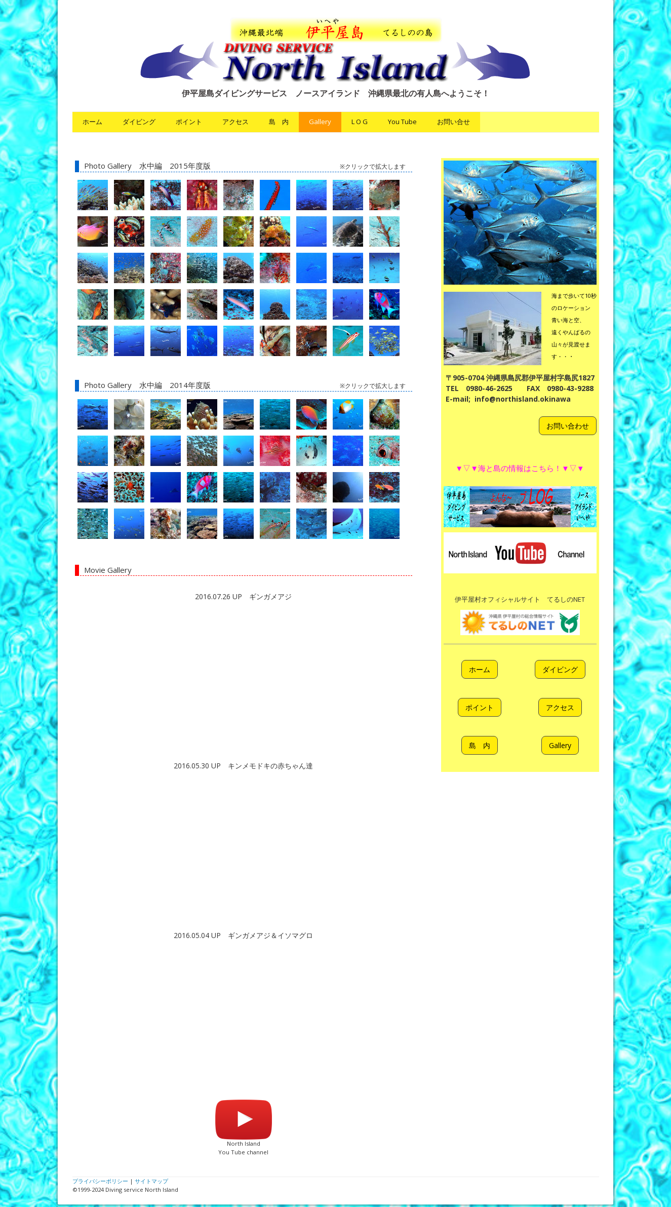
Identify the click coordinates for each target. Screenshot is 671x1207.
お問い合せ (453, 121)
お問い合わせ (567, 426)
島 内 (279, 121)
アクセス (235, 121)
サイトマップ (151, 1181)
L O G (359, 121)
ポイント (189, 121)
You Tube (402, 121)
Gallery (320, 121)
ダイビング (139, 121)
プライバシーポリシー (100, 1181)
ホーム (92, 121)
